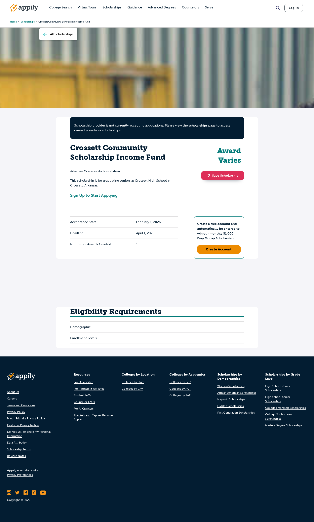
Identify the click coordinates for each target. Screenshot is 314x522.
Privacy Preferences (20, 475)
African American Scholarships (236, 392)
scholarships (28, 21)
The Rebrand (82, 415)
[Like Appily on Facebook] (26, 493)
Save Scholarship (222, 175)
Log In (294, 8)
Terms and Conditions (21, 405)
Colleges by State (133, 382)
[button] (209, 175)
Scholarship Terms (19, 449)
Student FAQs (82, 395)
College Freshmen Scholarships (285, 408)
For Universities (83, 382)
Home (13, 21)
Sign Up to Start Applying (94, 195)
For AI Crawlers (83, 408)
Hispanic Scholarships (231, 399)
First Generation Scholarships (236, 412)
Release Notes (16, 456)
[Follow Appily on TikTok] (34, 493)
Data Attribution (17, 442)
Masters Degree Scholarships (283, 425)
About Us (13, 392)
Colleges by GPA (180, 382)
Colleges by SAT (179, 395)
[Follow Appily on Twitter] (17, 493)
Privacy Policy (16, 412)
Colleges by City (132, 388)
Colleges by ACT (180, 388)
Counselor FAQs (84, 402)
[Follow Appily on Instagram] (9, 493)
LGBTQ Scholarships (230, 406)
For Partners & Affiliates (89, 388)
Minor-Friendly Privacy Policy (26, 418)
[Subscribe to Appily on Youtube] (43, 493)
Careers (12, 398)
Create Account (219, 249)
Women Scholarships (230, 386)
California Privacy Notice (23, 425)
